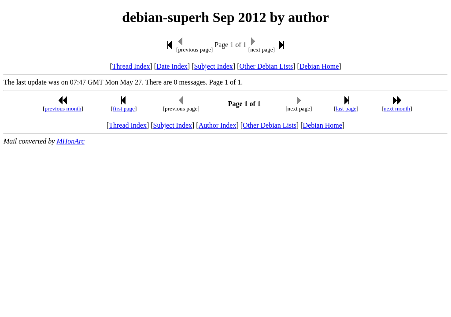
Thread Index (131, 66)
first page (124, 108)
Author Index (218, 125)
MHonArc (70, 141)
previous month (62, 108)
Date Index (172, 66)
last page (346, 108)
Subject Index (213, 66)
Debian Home (319, 66)
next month (397, 108)
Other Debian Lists (266, 66)
